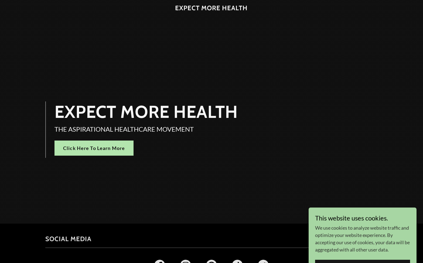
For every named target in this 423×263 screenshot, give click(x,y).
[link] (211, 8)
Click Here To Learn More (94, 148)
